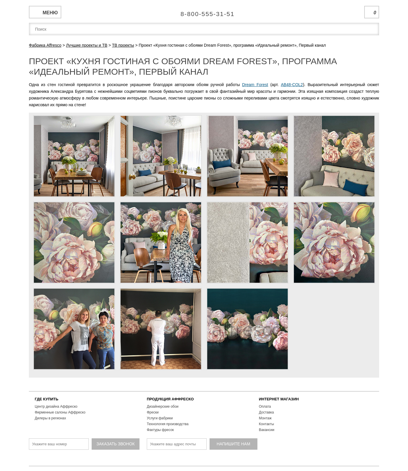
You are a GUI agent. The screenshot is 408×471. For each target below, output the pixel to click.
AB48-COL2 (292, 84)
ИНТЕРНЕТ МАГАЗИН (279, 399)
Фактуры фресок (160, 430)
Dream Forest (255, 84)
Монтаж (265, 418)
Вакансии (266, 430)
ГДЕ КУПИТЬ (46, 399)
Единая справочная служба (204, 11)
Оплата (265, 406)
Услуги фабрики (160, 418)
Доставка (266, 412)
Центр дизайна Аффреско (56, 406)
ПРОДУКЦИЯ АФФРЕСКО (170, 399)
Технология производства (168, 424)
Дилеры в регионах (50, 418)
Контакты (266, 424)
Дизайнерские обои (163, 406)
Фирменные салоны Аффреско (60, 412)
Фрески (152, 412)
